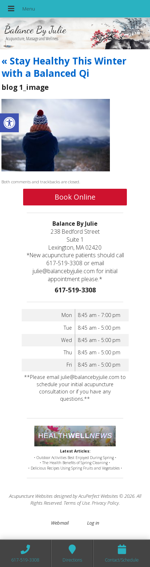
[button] (9, 122)
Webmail (60, 523)
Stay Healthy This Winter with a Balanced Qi (64, 67)
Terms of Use (77, 503)
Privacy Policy (105, 503)
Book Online (75, 197)
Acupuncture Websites (31, 496)
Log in (93, 523)
